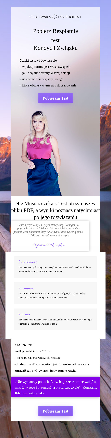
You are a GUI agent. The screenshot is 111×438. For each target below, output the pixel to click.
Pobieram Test (55, 98)
